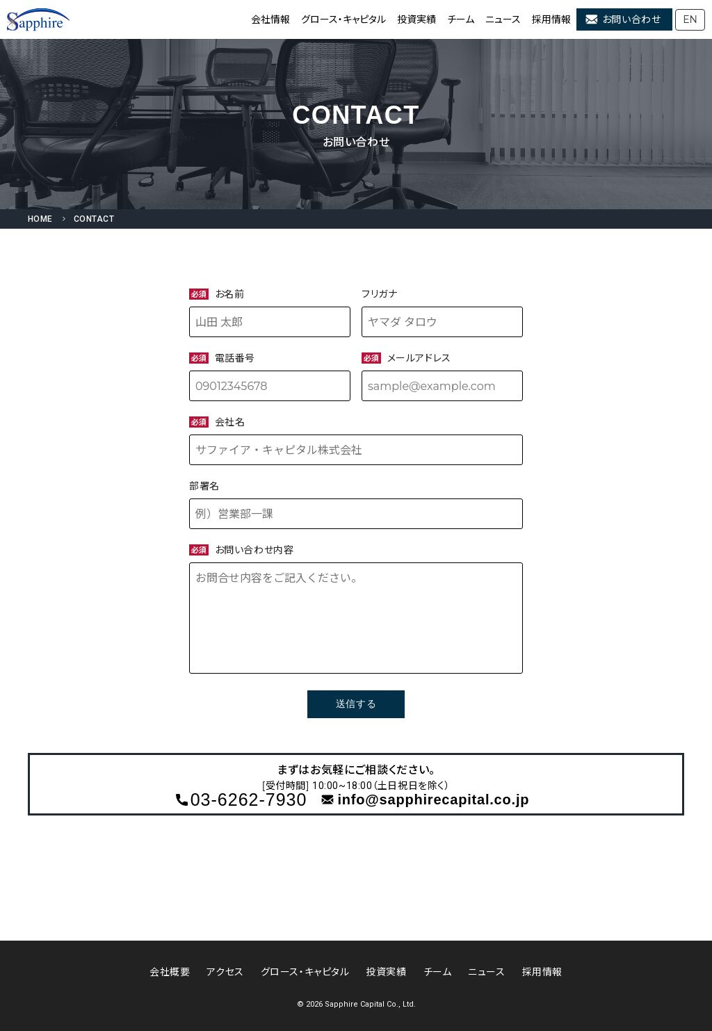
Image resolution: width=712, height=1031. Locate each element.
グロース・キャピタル (343, 19)
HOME (40, 219)
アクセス (225, 972)
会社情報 (270, 19)
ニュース (503, 19)
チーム (460, 19)
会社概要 (169, 972)
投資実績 (416, 19)
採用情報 (551, 19)
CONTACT (94, 219)
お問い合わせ (631, 19)
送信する (356, 703)
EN (690, 19)
